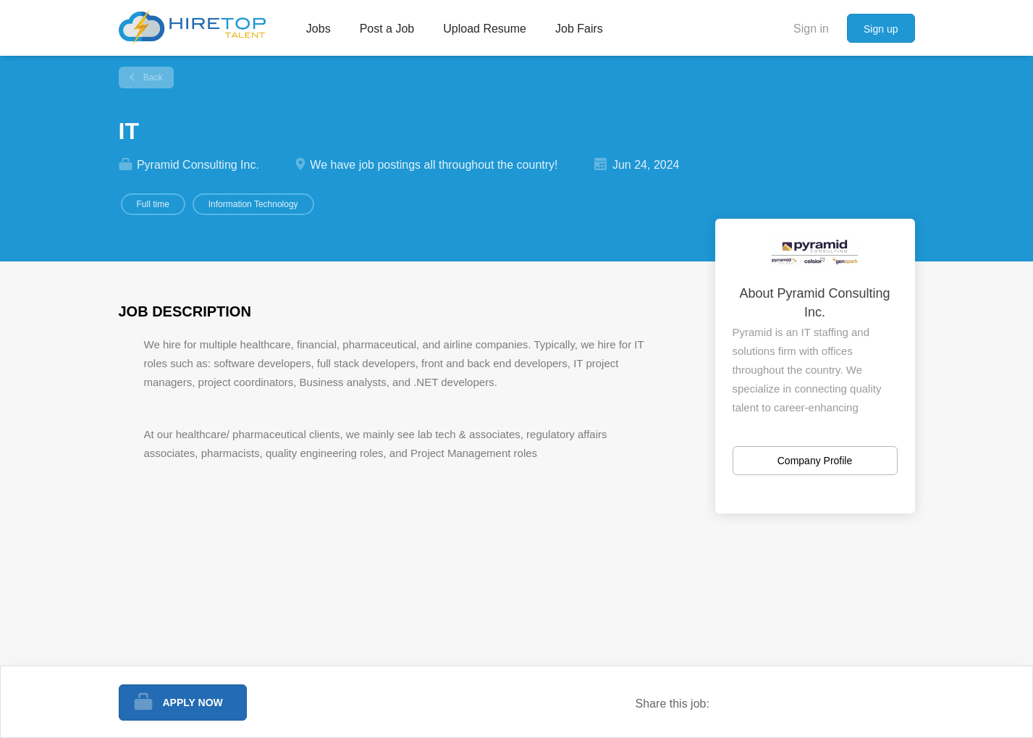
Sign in (811, 28)
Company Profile (815, 460)
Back (152, 77)
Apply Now (193, 702)
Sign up (881, 29)
